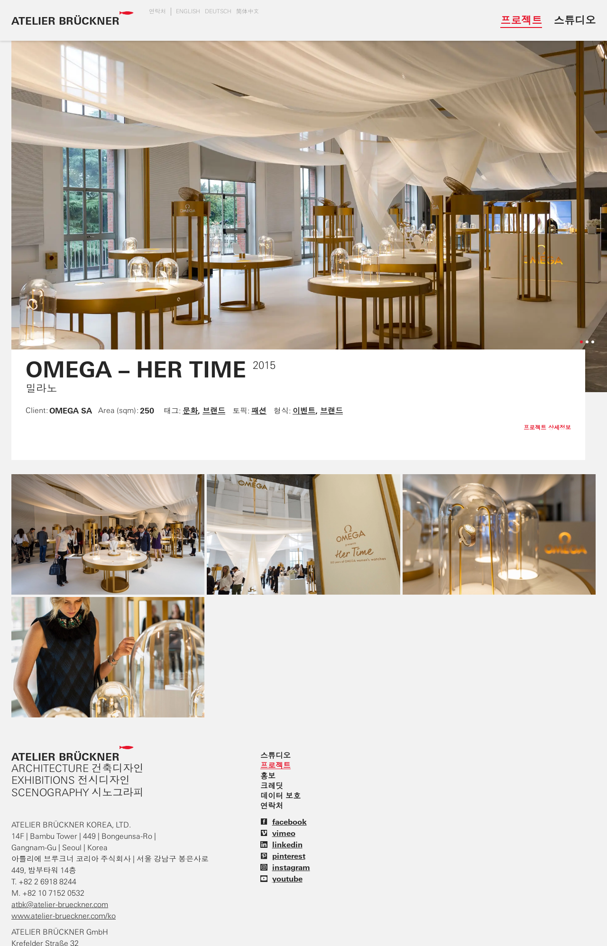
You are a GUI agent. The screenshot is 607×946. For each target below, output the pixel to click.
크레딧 (271, 785)
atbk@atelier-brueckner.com (59, 904)
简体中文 (247, 11)
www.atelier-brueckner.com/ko (63, 915)
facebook (283, 822)
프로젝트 (521, 20)
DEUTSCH (218, 11)
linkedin (281, 844)
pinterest (282, 856)
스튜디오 (575, 20)
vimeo (277, 833)
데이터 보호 (280, 795)
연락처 (157, 11)
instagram (285, 867)
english (188, 11)
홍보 (268, 776)
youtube (281, 878)
